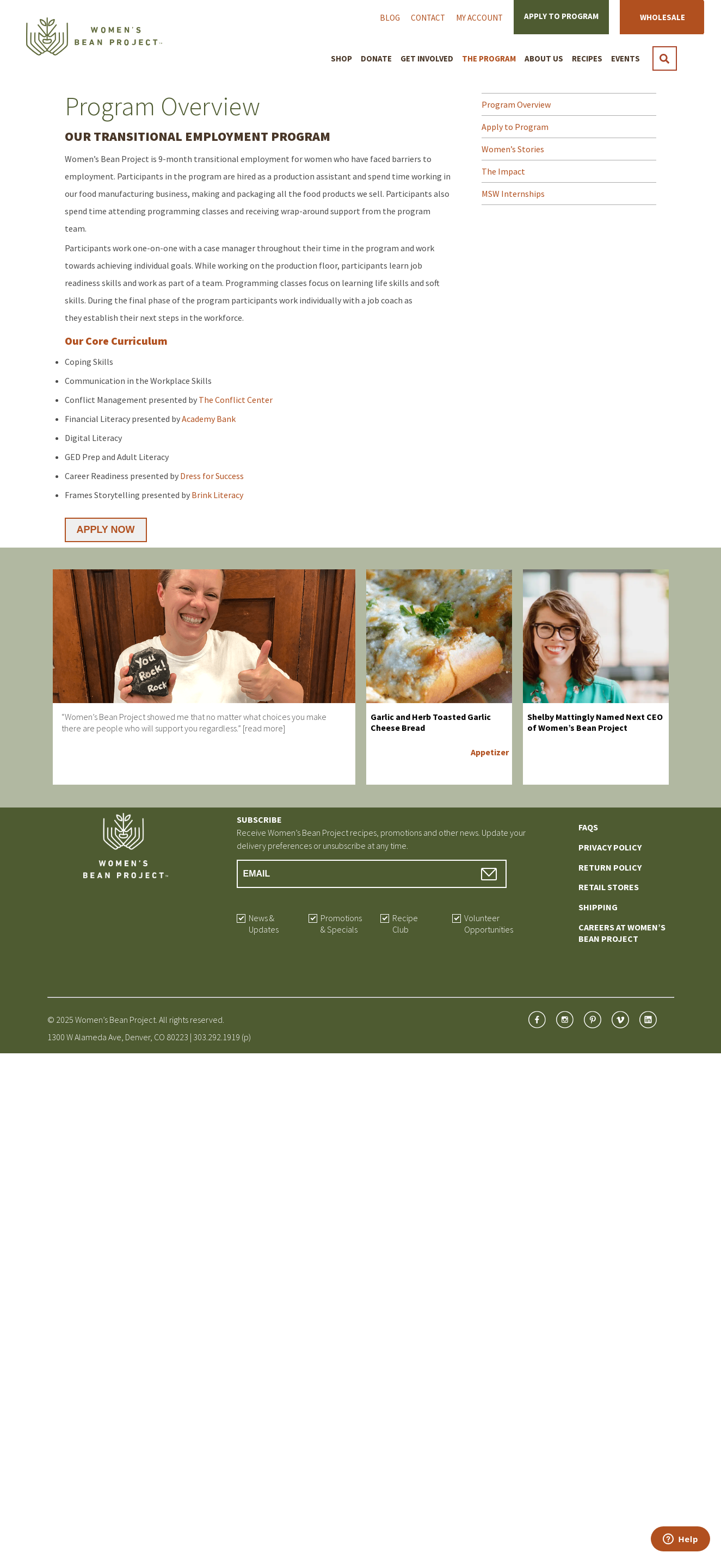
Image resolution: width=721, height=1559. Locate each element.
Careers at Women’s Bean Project (621, 933)
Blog (390, 18)
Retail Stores (608, 886)
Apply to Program (561, 16)
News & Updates (264, 923)
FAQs (588, 827)
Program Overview (516, 104)
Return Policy (610, 867)
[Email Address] (372, 874)
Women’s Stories (513, 149)
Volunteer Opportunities (488, 923)
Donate (376, 58)
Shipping (598, 907)
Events (625, 58)
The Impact (503, 171)
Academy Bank (209, 418)
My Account (479, 18)
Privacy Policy (610, 847)
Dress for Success (212, 475)
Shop (341, 58)
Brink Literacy (217, 494)
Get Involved (426, 58)
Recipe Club (405, 923)
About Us (544, 58)
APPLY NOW (106, 529)
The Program (489, 58)
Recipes (587, 58)
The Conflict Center (236, 399)
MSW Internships (513, 193)
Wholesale (662, 17)
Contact (428, 18)
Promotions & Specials (341, 923)
